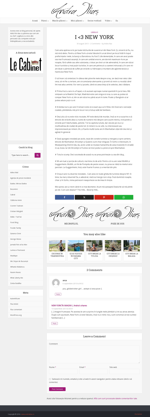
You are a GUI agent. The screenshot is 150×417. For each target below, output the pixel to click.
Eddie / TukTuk (16, 217)
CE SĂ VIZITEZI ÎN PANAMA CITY (75, 256)
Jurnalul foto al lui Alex (18, 244)
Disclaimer (138, 414)
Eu (117, 20)
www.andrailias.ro (27, 414)
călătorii (94, 32)
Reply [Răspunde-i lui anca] (66, 294)
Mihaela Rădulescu (17, 267)
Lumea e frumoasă (17, 250)
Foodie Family (15, 228)
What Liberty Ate (16, 278)
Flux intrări (14, 304)
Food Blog (14, 222)
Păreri (44, 20)
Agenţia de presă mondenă (20, 178)
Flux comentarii (16, 309)
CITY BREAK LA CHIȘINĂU (113, 255)
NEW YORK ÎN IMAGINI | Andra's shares (69, 305)
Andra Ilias (108, 44)
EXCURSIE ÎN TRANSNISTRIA (57, 255)
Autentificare (15, 298)
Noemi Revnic (15, 272)
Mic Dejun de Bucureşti (19, 261)
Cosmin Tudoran (16, 206)
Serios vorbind (94, 20)
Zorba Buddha (15, 283)
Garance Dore (15, 233)
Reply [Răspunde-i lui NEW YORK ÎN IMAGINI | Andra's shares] (54, 323)
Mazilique (13, 256)
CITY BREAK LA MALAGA (131, 255)
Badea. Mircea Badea (18, 183)
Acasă (35, 20)
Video (107, 20)
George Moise (15, 239)
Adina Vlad (14, 172)
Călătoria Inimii (16, 200)
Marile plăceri (59, 20)
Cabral (12, 195)
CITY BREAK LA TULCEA (94, 255)
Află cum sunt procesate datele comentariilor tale (115, 398)
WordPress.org (16, 315)
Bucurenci (14, 189)
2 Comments (95, 44)
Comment (53, 343)
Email (82, 367)
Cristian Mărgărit (16, 211)
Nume (52, 367)
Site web (113, 367)
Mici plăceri (76, 20)
